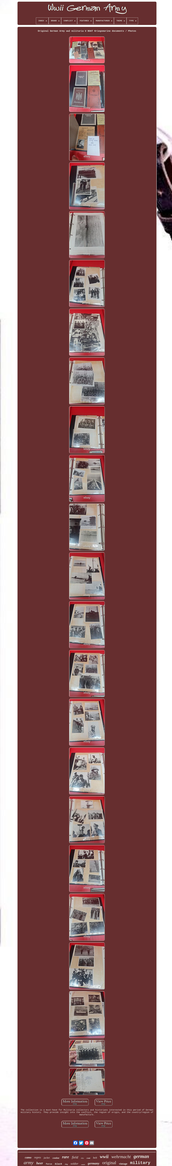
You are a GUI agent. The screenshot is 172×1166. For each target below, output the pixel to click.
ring (66, 1164)
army (29, 1162)
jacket (47, 1157)
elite (82, 1158)
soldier (74, 1163)
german (141, 1156)
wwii (104, 1156)
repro (37, 1157)
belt (95, 1157)
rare (65, 1157)
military (140, 1163)
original (109, 1162)
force (49, 1164)
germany (93, 1163)
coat (88, 1158)
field (75, 1157)
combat (55, 1158)
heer (39, 1163)
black (58, 1164)
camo (28, 1157)
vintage (123, 1163)
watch (83, 1164)
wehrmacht (121, 1156)
